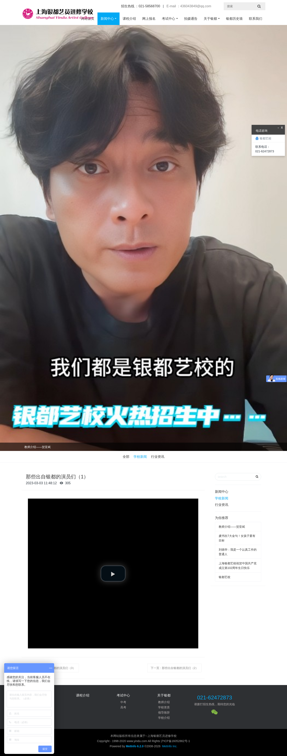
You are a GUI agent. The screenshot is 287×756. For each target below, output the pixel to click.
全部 (126, 456)
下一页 (174, 668)
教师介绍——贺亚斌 (37, 447)
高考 (123, 707)
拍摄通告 (190, 18)
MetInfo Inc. (169, 746)
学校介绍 (164, 717)
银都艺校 (224, 577)
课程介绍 (129, 18)
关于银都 (210, 18)
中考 (123, 702)
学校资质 (164, 707)
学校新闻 (140, 456)
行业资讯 (157, 456)
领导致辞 (164, 712)
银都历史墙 (234, 18)
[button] (113, 573)
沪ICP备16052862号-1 (175, 741)
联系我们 (255, 18)
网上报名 (149, 18)
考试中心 (168, 18)
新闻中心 (107, 18)
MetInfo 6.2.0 (135, 746)
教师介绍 (164, 702)
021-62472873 (214, 697)
